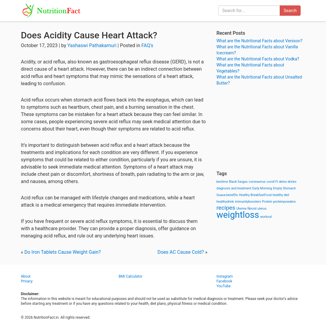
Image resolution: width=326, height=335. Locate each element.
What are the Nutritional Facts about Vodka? (258, 58)
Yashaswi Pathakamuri (91, 45)
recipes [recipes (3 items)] (226, 207)
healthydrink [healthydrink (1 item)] (225, 202)
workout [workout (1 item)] (266, 217)
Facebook (224, 281)
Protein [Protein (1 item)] (267, 202)
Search (290, 10)
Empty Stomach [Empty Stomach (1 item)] (284, 188)
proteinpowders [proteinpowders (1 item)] (284, 202)
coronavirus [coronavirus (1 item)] (257, 182)
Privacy (27, 281)
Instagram (225, 276)
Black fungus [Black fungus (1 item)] (238, 182)
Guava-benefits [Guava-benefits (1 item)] (227, 195)
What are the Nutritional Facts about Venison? (259, 40)
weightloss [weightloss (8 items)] (238, 215)
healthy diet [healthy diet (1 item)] (281, 195)
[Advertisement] (261, 128)
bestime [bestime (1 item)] (222, 182)
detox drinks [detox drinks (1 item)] (287, 182)
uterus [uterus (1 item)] (261, 209)
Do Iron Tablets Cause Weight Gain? (62, 252)
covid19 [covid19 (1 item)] (272, 182)
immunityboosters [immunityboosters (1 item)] (248, 202)
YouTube (224, 286)
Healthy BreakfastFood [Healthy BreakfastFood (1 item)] (255, 195)
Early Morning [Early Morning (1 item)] (262, 188)
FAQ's (147, 45)
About (26, 276)
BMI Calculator (130, 276)
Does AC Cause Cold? (180, 252)
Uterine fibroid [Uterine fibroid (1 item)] (246, 209)
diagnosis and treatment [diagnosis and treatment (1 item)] (234, 188)
